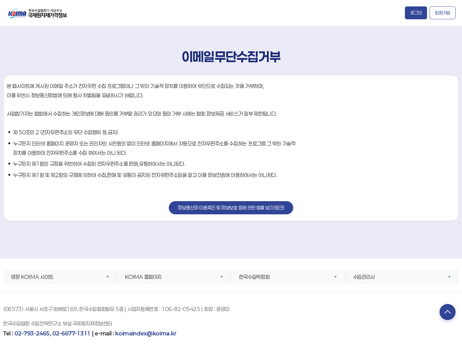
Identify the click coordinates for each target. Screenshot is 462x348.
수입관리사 (364, 277)
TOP (448, 312)
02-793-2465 (31, 333)
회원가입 (442, 12)
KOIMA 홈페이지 (143, 277)
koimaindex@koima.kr (145, 333)
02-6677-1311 (71, 333)
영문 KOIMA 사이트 (32, 277)
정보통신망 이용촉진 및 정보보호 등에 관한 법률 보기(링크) (231, 207)
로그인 (416, 12)
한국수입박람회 (254, 277)
